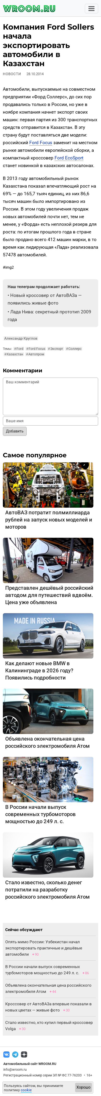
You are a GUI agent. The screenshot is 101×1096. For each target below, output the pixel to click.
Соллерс (73, 349)
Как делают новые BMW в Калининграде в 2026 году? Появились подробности (39, 670)
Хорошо (83, 1087)
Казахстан (13, 354)
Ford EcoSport (69, 158)
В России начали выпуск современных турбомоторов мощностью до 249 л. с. (40, 814)
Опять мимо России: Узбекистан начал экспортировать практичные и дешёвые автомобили (43, 948)
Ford (18, 349)
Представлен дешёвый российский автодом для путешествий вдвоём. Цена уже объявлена (49, 595)
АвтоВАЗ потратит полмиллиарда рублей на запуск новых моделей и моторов (48, 520)
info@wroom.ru (15, 1069)
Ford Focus (40, 142)
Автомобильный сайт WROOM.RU (29, 1064)
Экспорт (55, 349)
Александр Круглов (20, 338)
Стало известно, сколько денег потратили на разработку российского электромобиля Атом (47, 890)
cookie (26, 1090)
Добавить (15, 431)
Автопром (35, 354)
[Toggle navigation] (91, 8)
